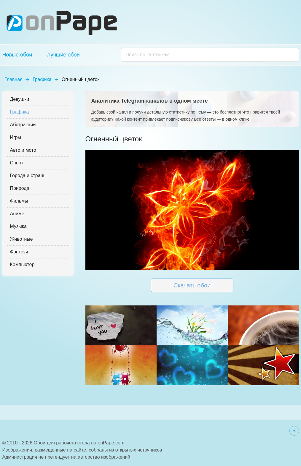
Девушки (19, 99)
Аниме (17, 213)
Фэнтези (19, 251)
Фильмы (19, 200)
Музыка (18, 226)
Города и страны (28, 175)
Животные (21, 239)
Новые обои (17, 54)
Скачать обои (192, 285)
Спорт (16, 162)
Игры (15, 137)
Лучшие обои (63, 54)
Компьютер (22, 264)
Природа (19, 188)
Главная (13, 79)
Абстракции (23, 124)
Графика (42, 79)
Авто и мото (23, 150)
